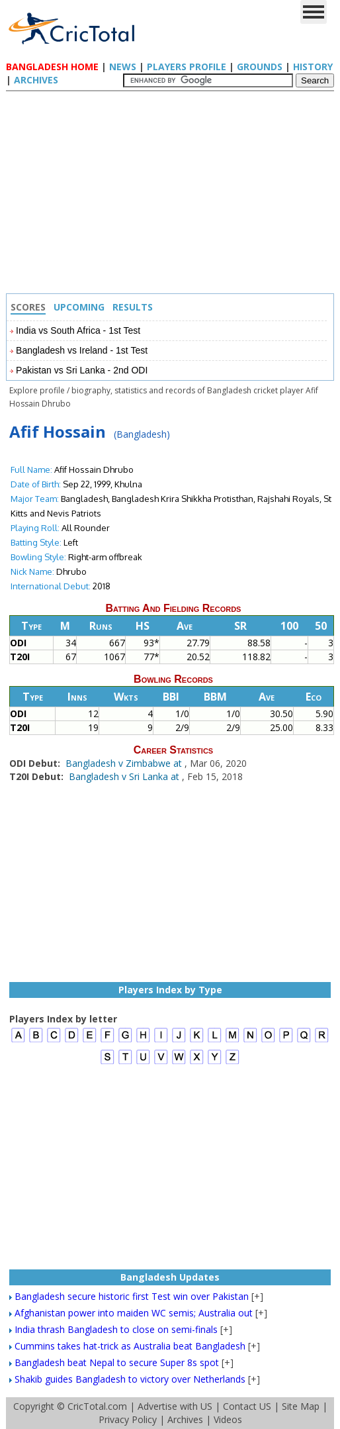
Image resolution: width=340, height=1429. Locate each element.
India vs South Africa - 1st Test (78, 330)
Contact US (247, 1406)
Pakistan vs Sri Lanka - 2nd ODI (82, 370)
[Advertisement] (173, 194)
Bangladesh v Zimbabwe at (125, 763)
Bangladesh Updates (170, 1277)
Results (132, 307)
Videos (228, 1419)
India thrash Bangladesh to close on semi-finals (116, 1329)
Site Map (300, 1406)
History (313, 66)
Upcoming (79, 307)
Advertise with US (175, 1406)
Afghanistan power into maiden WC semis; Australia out (134, 1312)
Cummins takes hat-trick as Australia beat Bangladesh (130, 1346)
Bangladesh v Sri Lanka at (125, 776)
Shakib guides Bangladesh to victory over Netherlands (130, 1379)
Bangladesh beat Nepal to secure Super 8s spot (117, 1362)
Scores (28, 307)
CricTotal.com (97, 1406)
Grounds (259, 66)
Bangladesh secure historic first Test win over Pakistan (132, 1296)
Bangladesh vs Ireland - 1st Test (82, 350)
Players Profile (186, 66)
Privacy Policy (128, 1419)
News (122, 66)
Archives (36, 80)
